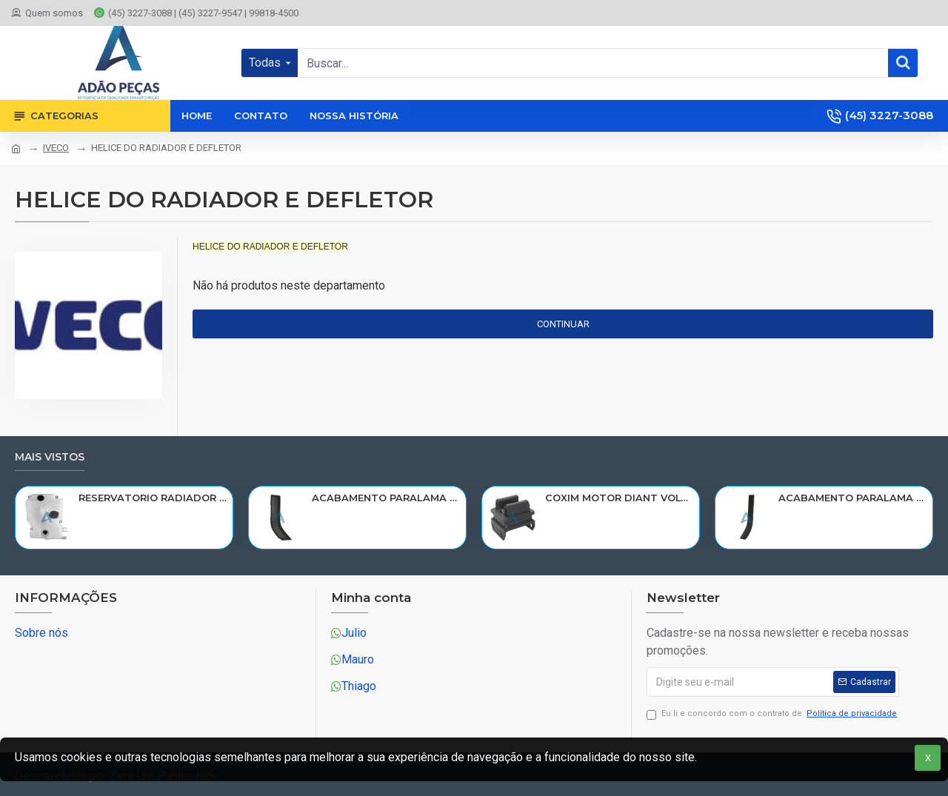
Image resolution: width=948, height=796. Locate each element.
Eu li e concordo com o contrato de (773, 714)
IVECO (56, 147)
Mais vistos (49, 457)
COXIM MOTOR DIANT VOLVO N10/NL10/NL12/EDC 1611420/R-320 (619, 498)
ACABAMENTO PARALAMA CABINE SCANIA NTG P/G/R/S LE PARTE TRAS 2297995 (386, 498)
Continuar (563, 324)
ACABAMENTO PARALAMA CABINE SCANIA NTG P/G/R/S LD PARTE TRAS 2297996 (852, 498)
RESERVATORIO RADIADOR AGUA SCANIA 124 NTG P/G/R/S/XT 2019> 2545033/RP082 (153, 498)
